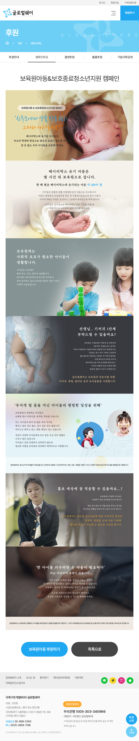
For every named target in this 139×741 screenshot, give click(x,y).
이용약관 (79, 677)
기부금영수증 (130, 2)
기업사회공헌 (125, 57)
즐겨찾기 (44, 677)
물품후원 (97, 57)
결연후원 (69, 57)
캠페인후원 (41, 57)
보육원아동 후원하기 (44, 649)
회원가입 (114, 2)
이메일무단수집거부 (15, 683)
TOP (131, 733)
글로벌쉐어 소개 (13, 677)
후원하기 (130, 13)
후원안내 (14, 57)
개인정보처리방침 (61, 677)
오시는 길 (30, 677)
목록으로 (94, 649)
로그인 (102, 2)
